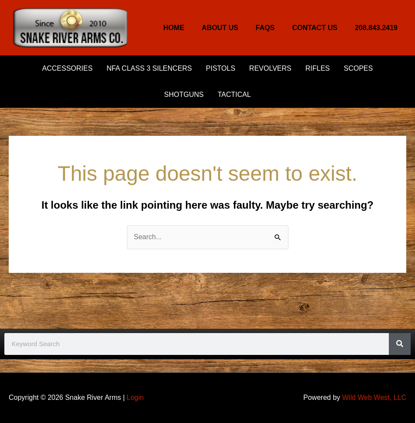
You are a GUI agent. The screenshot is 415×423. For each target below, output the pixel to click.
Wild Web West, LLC (374, 397)
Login (135, 397)
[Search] (400, 344)
